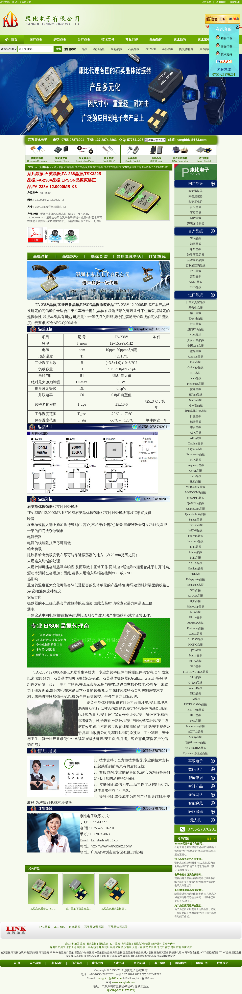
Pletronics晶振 (195, 383)
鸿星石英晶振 (195, 254)
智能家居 (195, 778)
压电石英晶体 (161, 952)
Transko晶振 (195, 525)
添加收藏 (221, 2)
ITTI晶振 (195, 546)
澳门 (156, 947)
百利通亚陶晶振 (195, 265)
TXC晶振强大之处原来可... (188, 859)
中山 (90, 947)
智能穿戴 (195, 803)
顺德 (95, 947)
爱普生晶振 (196, 307)
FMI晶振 (195, 720)
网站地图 (235, 2)
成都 (189, 947)
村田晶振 (195, 323)
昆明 (173, 947)
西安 (145, 947)
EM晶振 (195, 699)
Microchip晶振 (195, 606)
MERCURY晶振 (195, 487)
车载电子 (195, 761)
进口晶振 (195, 295)
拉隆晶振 (195, 389)
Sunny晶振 (195, 737)
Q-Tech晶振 (196, 682)
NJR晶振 (195, 612)
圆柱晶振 (107, 952)
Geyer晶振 (195, 470)
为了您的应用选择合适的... (188, 905)
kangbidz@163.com (191, 140)
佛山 (84, 947)
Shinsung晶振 (195, 584)
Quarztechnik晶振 (195, 514)
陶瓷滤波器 (196, 196)
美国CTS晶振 (195, 345)
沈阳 (162, 947)
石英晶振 (133, 49)
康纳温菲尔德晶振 (195, 410)
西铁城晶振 (196, 318)
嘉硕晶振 (195, 276)
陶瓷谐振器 (196, 190)
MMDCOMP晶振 (195, 492)
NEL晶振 (195, 693)
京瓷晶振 (75, 926)
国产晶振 (195, 184)
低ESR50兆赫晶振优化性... (188, 890)
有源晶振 (99, 49)
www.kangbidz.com (124, 982)
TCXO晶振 (225, 952)
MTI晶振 (195, 557)
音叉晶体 (195, 207)
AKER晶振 (195, 281)
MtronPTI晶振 (195, 497)
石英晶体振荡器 (40, 507)
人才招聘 (118, 963)
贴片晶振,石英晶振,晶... (78, 908)
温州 (112, 947)
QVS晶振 (195, 650)
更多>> (211, 838)
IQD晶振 (195, 601)
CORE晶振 (195, 633)
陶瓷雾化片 (186, 49)
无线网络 (195, 795)
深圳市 (53, 947)
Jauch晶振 (196, 378)
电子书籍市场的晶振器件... (188, 874)
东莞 (79, 947)
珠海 (101, 947)
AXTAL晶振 (195, 731)
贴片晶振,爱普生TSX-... (43, 908)
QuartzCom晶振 (195, 508)
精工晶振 (195, 313)
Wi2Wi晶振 (195, 530)
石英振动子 (17, 952)
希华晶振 (195, 249)
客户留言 (160, 963)
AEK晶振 (195, 432)
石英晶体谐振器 (94, 926)
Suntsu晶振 (195, 519)
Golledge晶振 (195, 367)
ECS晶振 (195, 362)
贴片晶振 (195, 218)
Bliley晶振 (195, 660)
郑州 (151, 947)
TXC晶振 (195, 271)
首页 (30, 167)
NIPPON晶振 (195, 639)
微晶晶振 (195, 351)
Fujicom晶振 (195, 535)
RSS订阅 (202, 963)
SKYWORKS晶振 (195, 747)
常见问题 (139, 963)
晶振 (85, 49)
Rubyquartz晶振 (195, 579)
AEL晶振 (195, 438)
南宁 (167, 947)
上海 (73, 947)
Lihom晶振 (195, 552)
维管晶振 (195, 427)
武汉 (118, 947)
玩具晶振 (78, 956)
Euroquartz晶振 (195, 454)
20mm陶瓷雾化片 (166, 956)
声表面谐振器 (207, 49)
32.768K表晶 (56, 952)
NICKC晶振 (195, 644)
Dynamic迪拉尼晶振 (195, 753)
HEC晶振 (195, 715)
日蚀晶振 (195, 416)
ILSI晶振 (195, 481)
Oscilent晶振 (195, 568)
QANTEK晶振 (195, 503)
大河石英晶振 (195, 340)
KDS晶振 (112, 956)
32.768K (150, 49)
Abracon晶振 (195, 356)
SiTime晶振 (195, 394)
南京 (128, 947)
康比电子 (199, 170)
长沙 (123, 947)
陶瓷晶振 (116, 49)
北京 (68, 947)
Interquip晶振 (195, 541)
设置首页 (206, 2)
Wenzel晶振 (196, 688)
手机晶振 (138, 952)
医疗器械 (195, 812)
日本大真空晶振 (195, 302)
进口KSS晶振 (195, 329)
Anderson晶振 (195, 622)
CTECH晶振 (195, 595)
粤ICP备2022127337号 (120, 990)
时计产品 (195, 786)
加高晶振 (195, 243)
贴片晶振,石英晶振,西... (114, 908)
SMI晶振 (195, 590)
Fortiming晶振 (195, 628)
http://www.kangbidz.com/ (111, 846)
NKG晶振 (195, 287)
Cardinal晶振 (195, 443)
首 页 (17, 963)
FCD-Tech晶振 (195, 709)
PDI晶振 (195, 574)
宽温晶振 (128, 952)
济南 (178, 947)
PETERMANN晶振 (195, 704)
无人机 (195, 820)
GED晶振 (195, 666)
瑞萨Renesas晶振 (195, 742)
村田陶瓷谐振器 (190, 952)
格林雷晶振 (196, 405)
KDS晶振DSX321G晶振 (143, 956)
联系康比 (222, 963)
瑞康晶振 (195, 421)
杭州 (106, 947)
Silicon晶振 (195, 617)
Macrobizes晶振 (195, 726)
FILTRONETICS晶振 (195, 671)
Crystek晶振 (195, 449)
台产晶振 (195, 231)
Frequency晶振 (195, 465)
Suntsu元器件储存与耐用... (189, 843)
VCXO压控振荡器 (209, 952)
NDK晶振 (195, 334)
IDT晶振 (195, 372)
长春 (140, 947)
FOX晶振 (195, 459)
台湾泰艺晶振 (195, 260)
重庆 (184, 947)
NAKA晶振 (195, 563)
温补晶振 (167, 49)
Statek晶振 (195, 400)
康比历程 (97, 963)
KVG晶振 (195, 476)
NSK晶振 (195, 238)
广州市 (61, 947)
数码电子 (195, 769)
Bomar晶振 (195, 655)
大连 (134, 947)
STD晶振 (195, 677)
